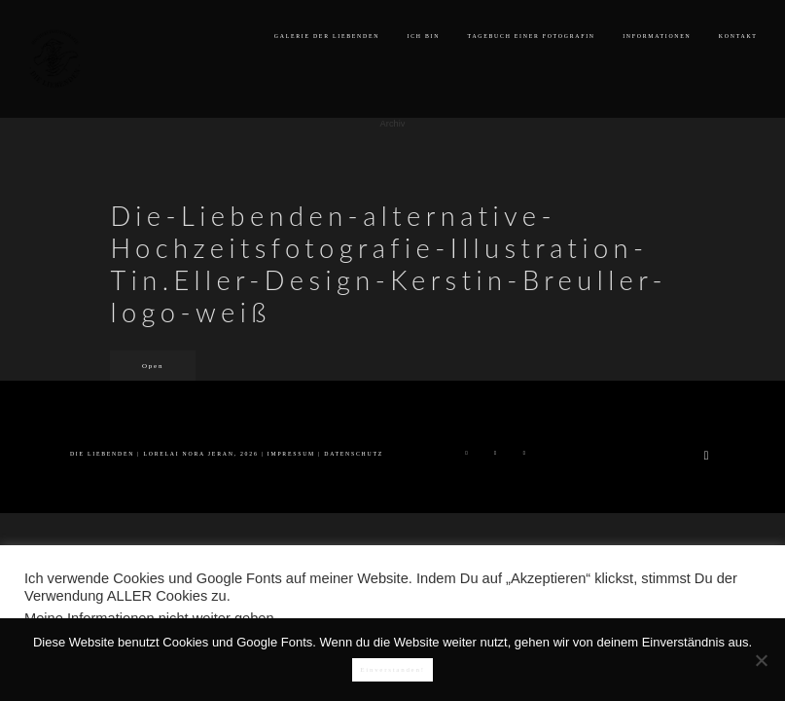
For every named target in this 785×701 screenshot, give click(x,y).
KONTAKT (738, 36)
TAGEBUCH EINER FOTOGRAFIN (531, 36)
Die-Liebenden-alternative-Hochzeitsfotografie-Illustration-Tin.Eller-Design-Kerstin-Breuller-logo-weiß (388, 264)
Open (152, 366)
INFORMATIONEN (657, 36)
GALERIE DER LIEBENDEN (326, 36)
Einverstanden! (392, 670)
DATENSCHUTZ (353, 454)
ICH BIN (424, 36)
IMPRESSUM (291, 454)
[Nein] (760, 660)
